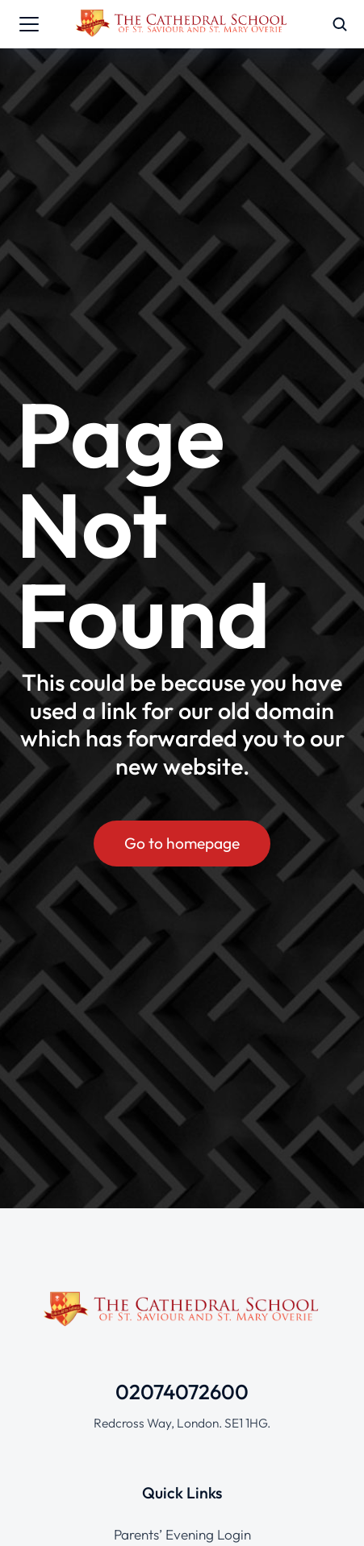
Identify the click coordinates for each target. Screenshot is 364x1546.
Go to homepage (182, 843)
